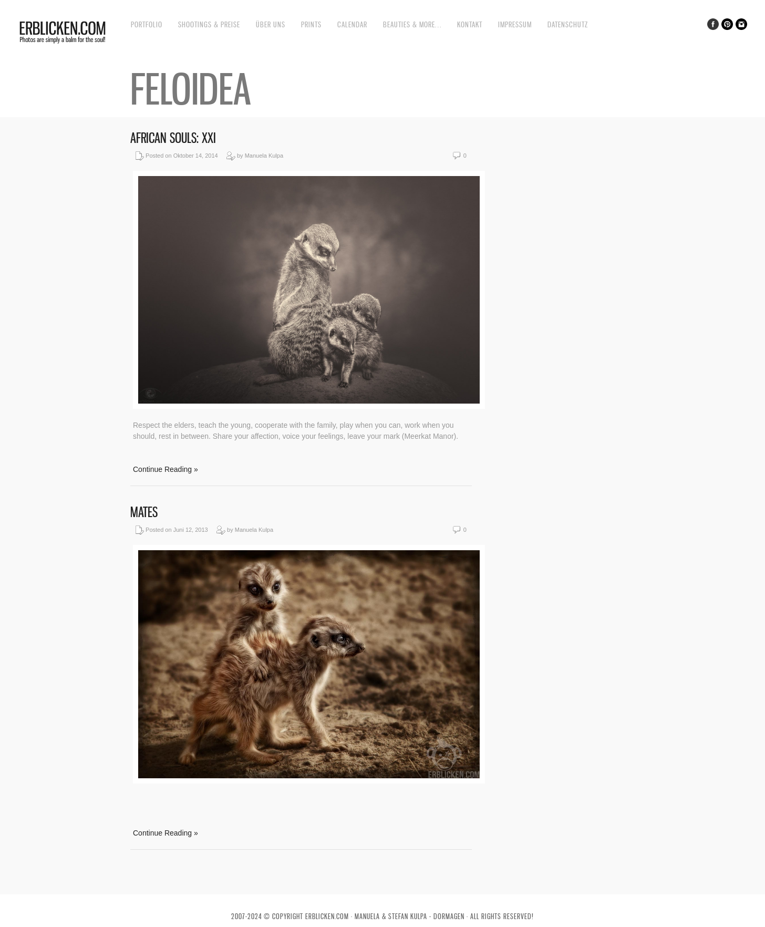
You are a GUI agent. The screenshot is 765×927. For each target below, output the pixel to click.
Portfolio (146, 24)
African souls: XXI (173, 138)
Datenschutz (567, 24)
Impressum (515, 24)
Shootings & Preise (209, 24)
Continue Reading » (165, 469)
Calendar (352, 24)
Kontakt (469, 24)
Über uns (270, 24)
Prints (311, 24)
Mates (144, 512)
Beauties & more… (412, 24)
